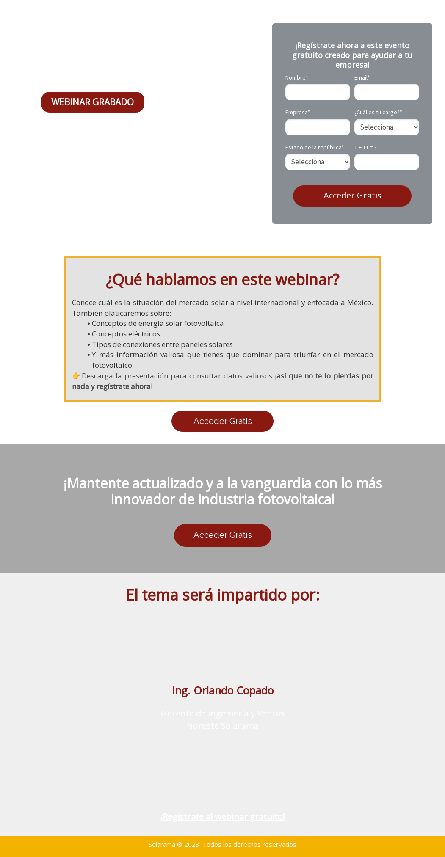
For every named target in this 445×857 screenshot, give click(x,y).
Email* (362, 77)
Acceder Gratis (352, 195)
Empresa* (297, 112)
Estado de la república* (314, 147)
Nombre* (296, 77)
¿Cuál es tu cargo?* (378, 112)
